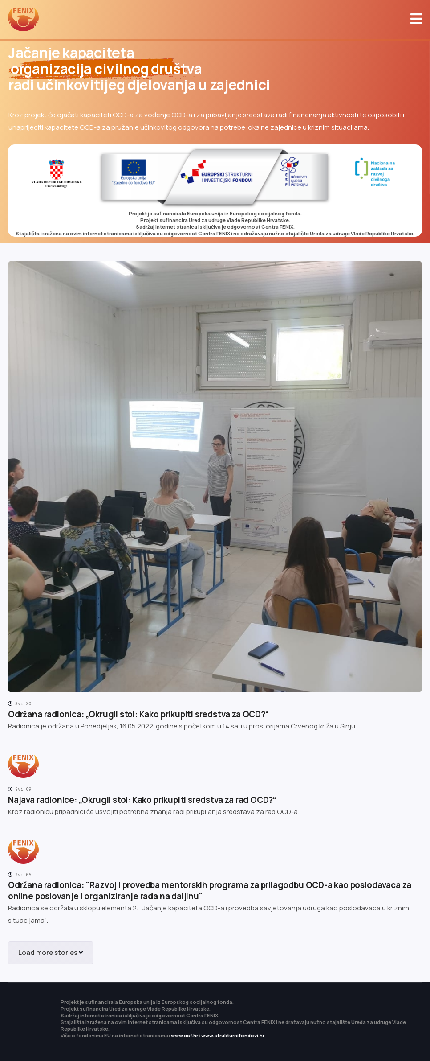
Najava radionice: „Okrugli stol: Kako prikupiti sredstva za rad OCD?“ (142, 800)
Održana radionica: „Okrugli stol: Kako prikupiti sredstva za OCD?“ (138, 714)
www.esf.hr (184, 1035)
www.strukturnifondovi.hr (232, 1035)
